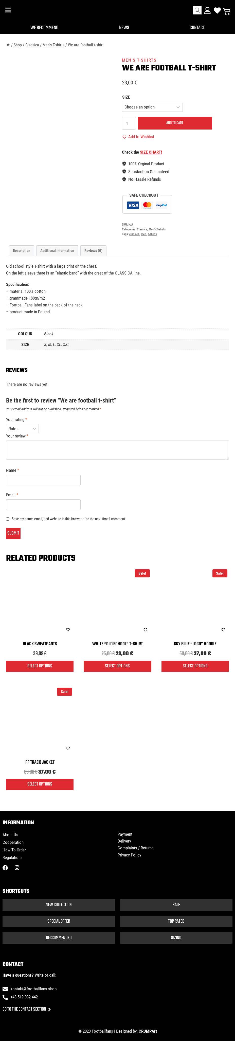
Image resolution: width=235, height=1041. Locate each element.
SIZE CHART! (151, 152)
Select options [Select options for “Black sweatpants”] (39, 666)
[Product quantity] (129, 123)
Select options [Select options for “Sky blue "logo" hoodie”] (195, 666)
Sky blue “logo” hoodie (195, 644)
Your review (17, 436)
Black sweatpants (40, 644)
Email (12, 494)
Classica (142, 229)
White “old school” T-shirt (117, 644)
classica (134, 234)
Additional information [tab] (57, 250)
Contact (197, 28)
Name (12, 470)
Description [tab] (21, 250)
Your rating (16, 419)
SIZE (126, 97)
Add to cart (173, 123)
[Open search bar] (197, 10)
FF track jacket (40, 762)
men (143, 234)
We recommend (44, 28)
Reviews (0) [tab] (93, 250)
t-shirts (152, 234)
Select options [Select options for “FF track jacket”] (39, 784)
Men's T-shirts (139, 60)
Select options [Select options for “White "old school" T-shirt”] (117, 666)
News (124, 28)
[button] (138, 136)
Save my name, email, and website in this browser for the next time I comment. (69, 519)
